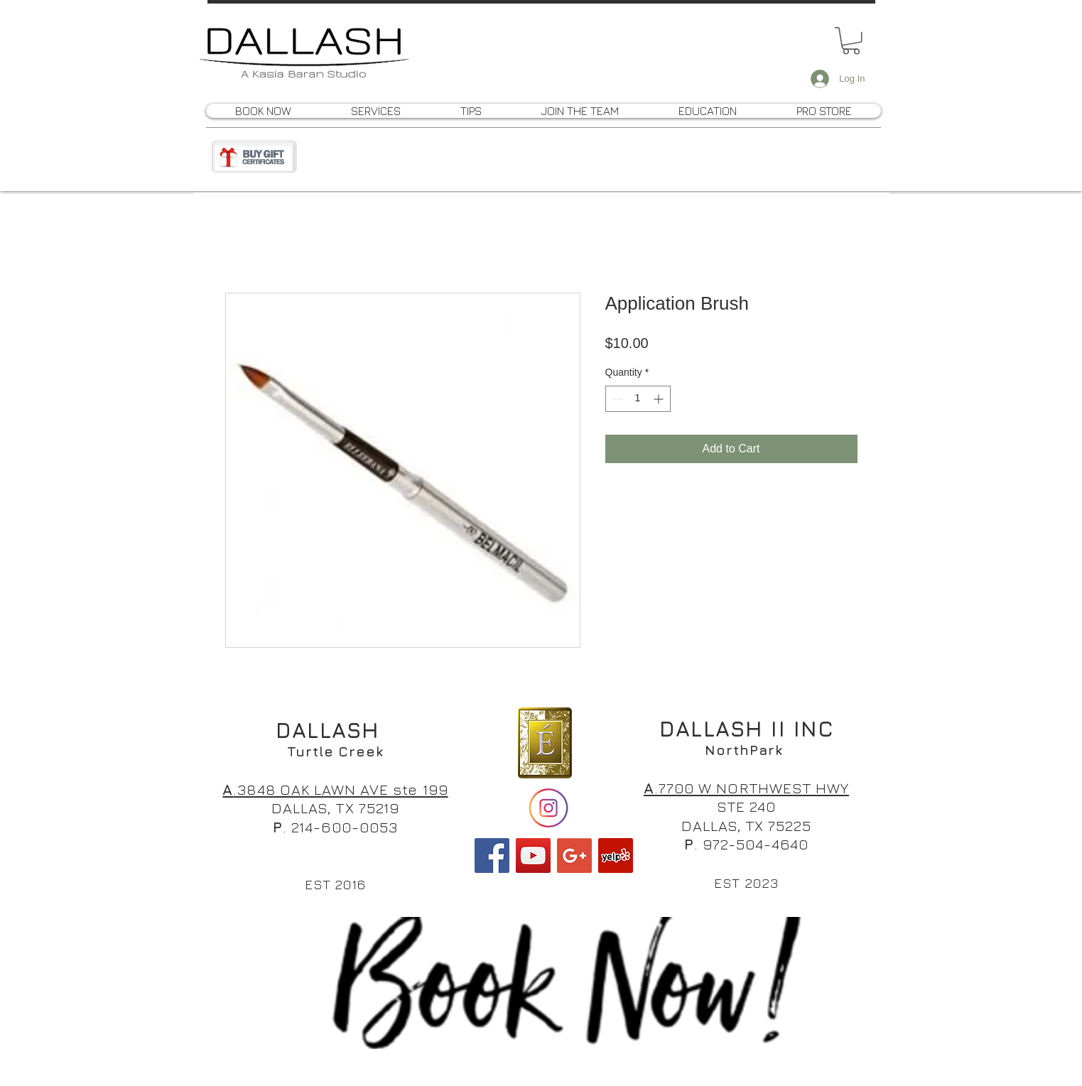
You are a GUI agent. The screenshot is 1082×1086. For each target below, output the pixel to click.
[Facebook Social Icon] (492, 855)
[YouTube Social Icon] (533, 855)
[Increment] (660, 398)
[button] (851, 41)
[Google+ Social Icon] (574, 855)
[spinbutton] (638, 398)
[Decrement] (616, 398)
